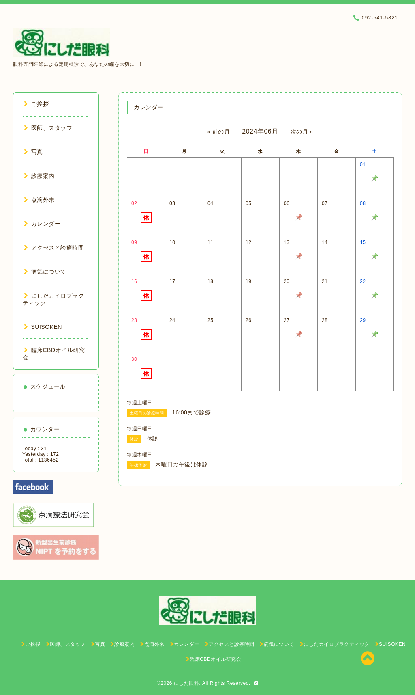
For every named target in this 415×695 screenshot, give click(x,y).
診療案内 (39, 176)
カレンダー (42, 223)
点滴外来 (39, 199)
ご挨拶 (36, 104)
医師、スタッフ (48, 128)
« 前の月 (218, 131)
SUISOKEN (43, 327)
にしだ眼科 (186, 683)
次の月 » (302, 131)
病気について (45, 271)
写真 (33, 152)
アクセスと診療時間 (54, 247)
